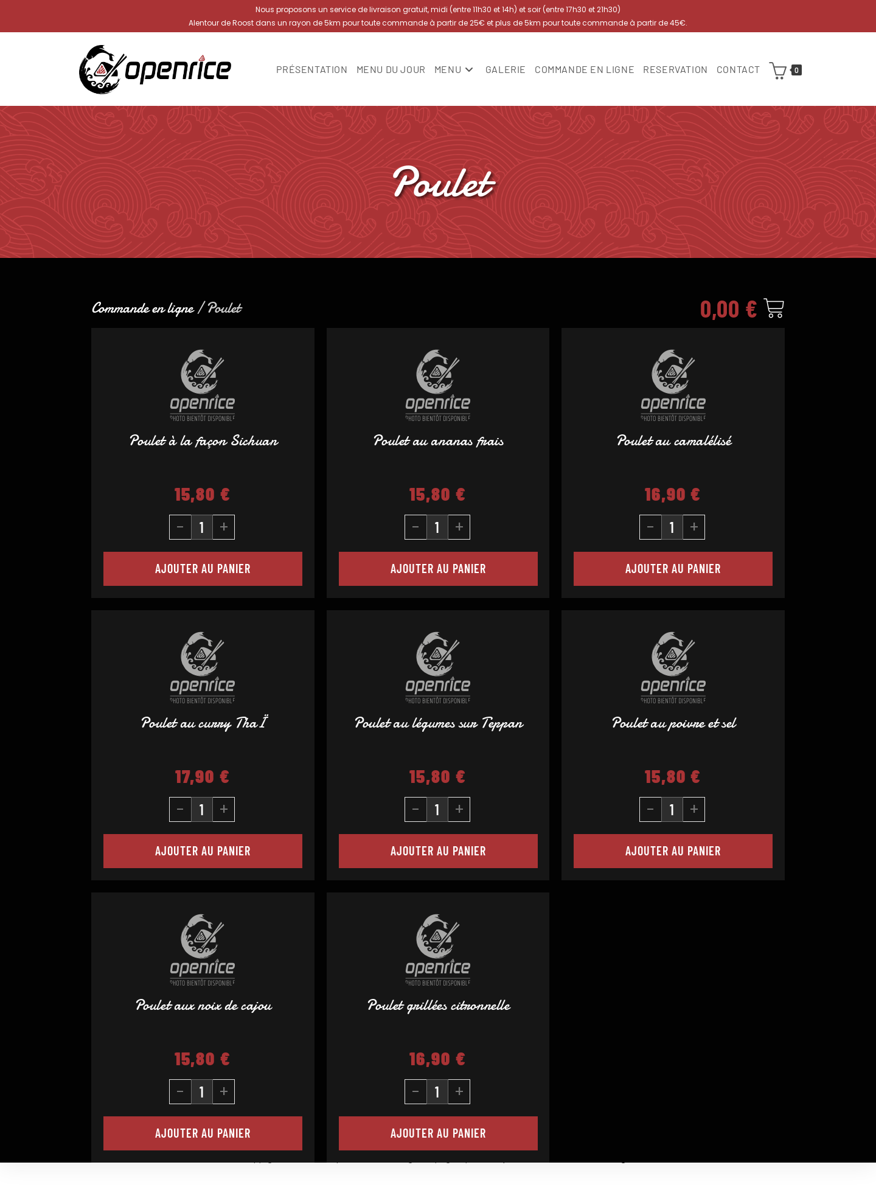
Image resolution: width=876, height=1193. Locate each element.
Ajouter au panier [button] (203, 568)
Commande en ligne (142, 308)
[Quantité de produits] (202, 527)
